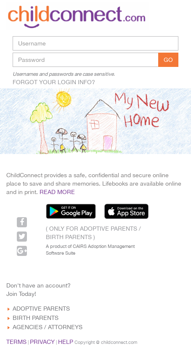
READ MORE (57, 192)
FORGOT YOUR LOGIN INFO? (54, 82)
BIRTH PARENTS (35, 317)
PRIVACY (42, 341)
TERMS (16, 341)
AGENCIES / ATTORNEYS (47, 327)
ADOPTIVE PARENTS (41, 308)
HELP (65, 341)
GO (168, 59)
